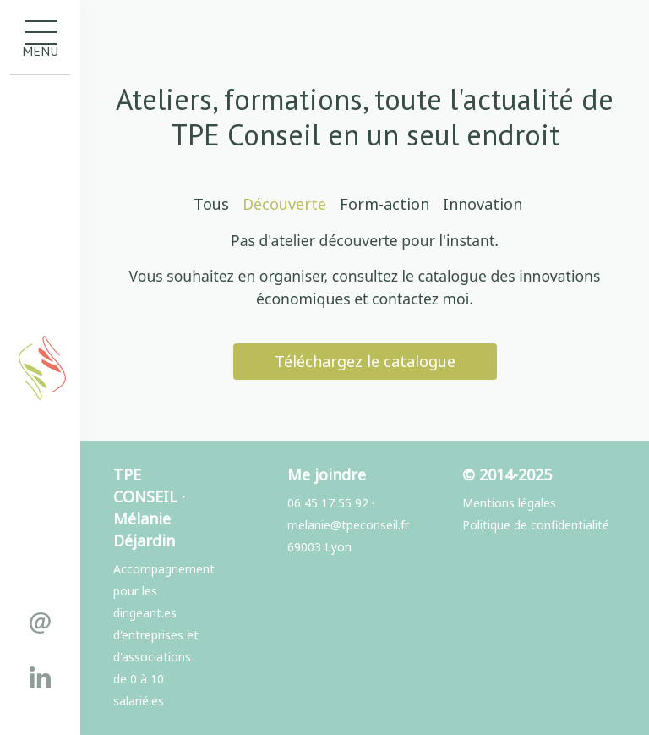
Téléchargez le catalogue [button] (365, 361)
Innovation (482, 204)
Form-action (384, 204)
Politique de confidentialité (535, 525)
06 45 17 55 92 (327, 503)
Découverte (284, 204)
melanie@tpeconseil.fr (348, 525)
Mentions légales (509, 503)
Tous (211, 204)
